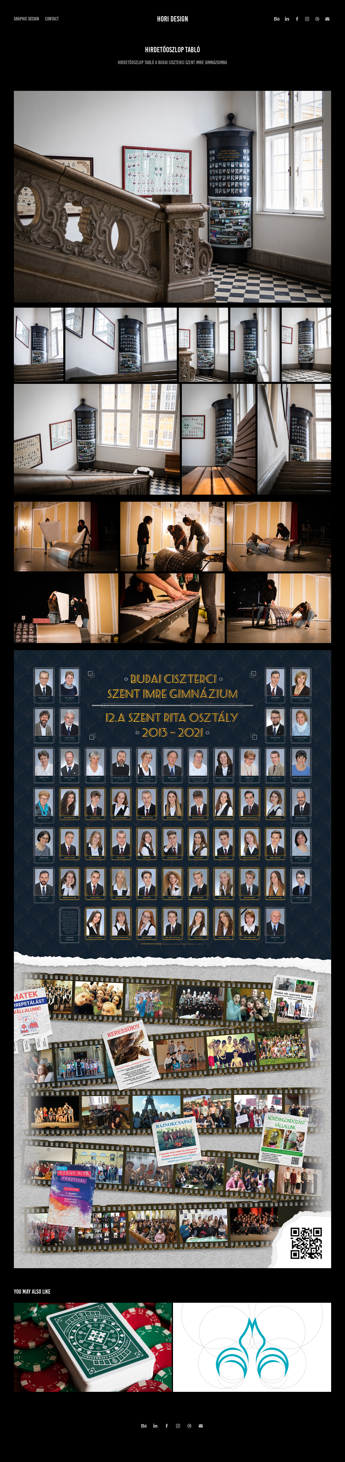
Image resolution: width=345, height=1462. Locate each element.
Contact (52, 18)
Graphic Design (26, 18)
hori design (172, 19)
